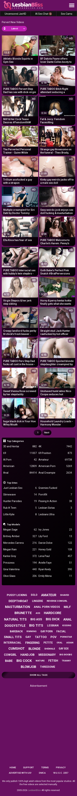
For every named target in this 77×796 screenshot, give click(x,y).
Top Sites (12, 482)
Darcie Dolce (55, 542)
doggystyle (15, 625)
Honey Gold (55, 549)
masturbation (17, 607)
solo (34, 594)
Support (28, 767)
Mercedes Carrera (20, 542)
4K (55, 446)
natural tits (15, 619)
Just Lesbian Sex (20, 488)
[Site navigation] (71, 5)
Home (12, 767)
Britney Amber (20, 536)
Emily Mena (55, 576)
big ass (36, 619)
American (20, 466)
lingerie (37, 601)
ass (38, 613)
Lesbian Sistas (55, 507)
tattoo (41, 637)
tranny (66, 660)
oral (59, 642)
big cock (24, 661)
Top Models (13, 524)
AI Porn (20, 459)
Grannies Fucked (55, 488)
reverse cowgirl (57, 601)
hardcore (52, 613)
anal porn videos (47, 606)
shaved (64, 595)
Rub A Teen (20, 507)
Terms (45, 767)
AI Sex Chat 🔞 (43, 13)
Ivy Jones (55, 529)
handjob (27, 654)
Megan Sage (20, 529)
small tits (13, 637)
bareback (16, 631)
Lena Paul (55, 556)
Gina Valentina (20, 569)
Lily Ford (55, 536)
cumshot (16, 648)
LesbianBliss (34, 790)
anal (67, 619)
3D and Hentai (20, 446)
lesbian (53, 625)
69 (20, 453)
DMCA (42, 772)
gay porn (46, 631)
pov (53, 637)
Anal (20, 472)
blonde (34, 649)
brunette (23, 613)
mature (40, 660)
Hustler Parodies (20, 501)
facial (61, 631)
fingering (32, 642)
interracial (12, 642)
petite (48, 642)
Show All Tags (38, 675)
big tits (36, 625)
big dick (53, 619)
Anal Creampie (55, 472)
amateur (48, 595)
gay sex (64, 648)
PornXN (55, 494)
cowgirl (10, 654)
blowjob (28, 667)
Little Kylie (20, 514)
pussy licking (17, 595)
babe (9, 661)
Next (46, 432)
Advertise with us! (20, 772)
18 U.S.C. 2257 (60, 772)
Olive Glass (20, 576)
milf (67, 607)
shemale (49, 648)
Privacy (61, 767)
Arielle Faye (55, 562)
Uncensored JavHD (15, 13)
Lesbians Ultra (55, 514)
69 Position (55, 453)
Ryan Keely (55, 569)
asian (69, 642)
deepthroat (18, 601)
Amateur (55, 459)
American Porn (55, 466)
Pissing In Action (55, 501)
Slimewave (20, 494)
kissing (66, 625)
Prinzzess (20, 562)
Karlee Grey (20, 556)
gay (28, 637)
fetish (53, 660)
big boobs (65, 654)
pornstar (66, 637)
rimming (32, 631)
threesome (47, 666)
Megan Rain (20, 549)
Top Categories (15, 441)
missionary (47, 654)
